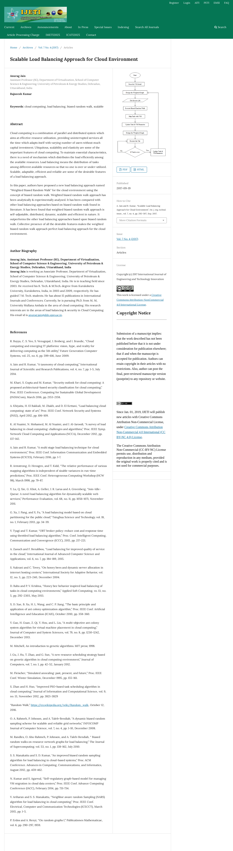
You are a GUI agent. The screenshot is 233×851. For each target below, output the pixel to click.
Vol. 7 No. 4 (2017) (48, 47)
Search (220, 27)
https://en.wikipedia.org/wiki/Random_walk (60, 705)
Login (186, 2)
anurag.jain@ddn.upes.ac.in (45, 315)
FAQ (226, 2)
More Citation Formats (132, 220)
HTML (140, 169)
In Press (83, 27)
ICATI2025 (73, 35)
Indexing (123, 27)
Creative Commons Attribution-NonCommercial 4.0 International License (140, 299)
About (68, 27)
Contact (91, 35)
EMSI (217, 2)
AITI (197, 2)
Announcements (47, 27)
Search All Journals (147, 27)
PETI (206, 2)
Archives (26, 27)
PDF (124, 169)
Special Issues (103, 27)
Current (9, 27)
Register (174, 2)
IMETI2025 (53, 35)
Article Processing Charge (23, 35)
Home (13, 47)
